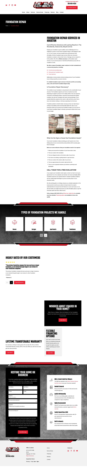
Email (24, 384)
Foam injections (52, 74)
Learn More (10, 310)
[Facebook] (9, 5)
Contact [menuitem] (62, 12)
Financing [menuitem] (47, 12)
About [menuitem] (27, 12)
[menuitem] (7, 463)
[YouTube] (15, 5)
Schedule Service (72, 7)
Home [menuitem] (23, 12)
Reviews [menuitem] (53, 12)
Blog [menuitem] (57, 12)
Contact (48, 452)
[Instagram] (12, 5)
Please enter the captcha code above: (16, 399)
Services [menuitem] (33, 12)
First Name (10, 380)
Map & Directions (30, 449)
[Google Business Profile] (6, 5)
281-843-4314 (72, 3)
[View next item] (45, 235)
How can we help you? (13, 403)
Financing (49, 446)
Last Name (25, 380)
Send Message (22, 425)
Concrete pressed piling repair (55, 70)
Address (10, 388)
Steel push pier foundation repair (56, 72)
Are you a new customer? (13, 393)
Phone (9, 384)
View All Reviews (19, 279)
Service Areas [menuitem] (39, 12)
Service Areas (50, 444)
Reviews (49, 449)
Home (48, 441)
